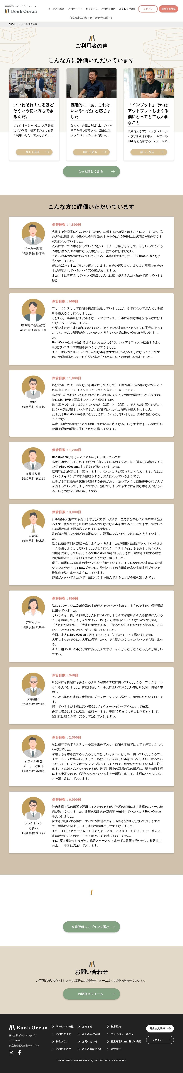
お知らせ (87, 1026)
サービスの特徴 (56, 9)
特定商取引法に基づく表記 (126, 1041)
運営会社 (116, 1049)
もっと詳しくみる (90, 171)
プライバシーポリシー (123, 1034)
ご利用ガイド (75, 9)
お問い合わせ (89, 1041)
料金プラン (92, 9)
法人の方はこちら (92, 1049)
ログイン (148, 9)
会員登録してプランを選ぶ (90, 927)
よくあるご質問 (127, 9)
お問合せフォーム (90, 994)
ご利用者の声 (108, 9)
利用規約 (116, 1026)
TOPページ (14, 24)
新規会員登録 (169, 9)
